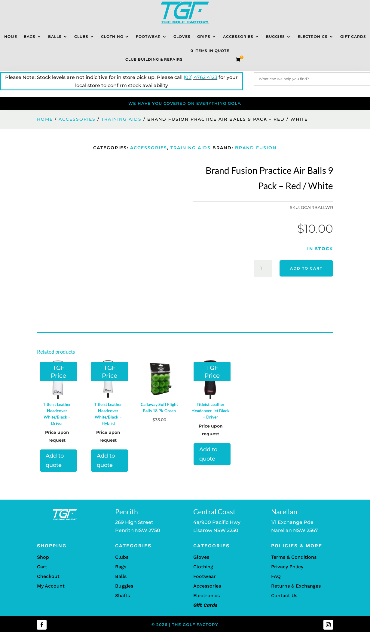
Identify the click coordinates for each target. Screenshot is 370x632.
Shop (43, 557)
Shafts (122, 595)
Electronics (313, 36)
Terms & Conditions (293, 557)
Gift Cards (353, 36)
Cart (42, 567)
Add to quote (55, 460)
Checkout (48, 576)
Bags (29, 36)
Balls (55, 36)
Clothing (112, 36)
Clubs (81, 36)
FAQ (276, 576)
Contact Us (284, 595)
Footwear (148, 36)
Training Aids (121, 119)
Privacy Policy (287, 567)
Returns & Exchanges (296, 586)
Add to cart (306, 268)
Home (10, 36)
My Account (51, 586)
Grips (203, 36)
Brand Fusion (256, 147)
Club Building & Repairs (154, 59)
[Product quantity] (263, 268)
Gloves (182, 36)
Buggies (275, 36)
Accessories (238, 36)
